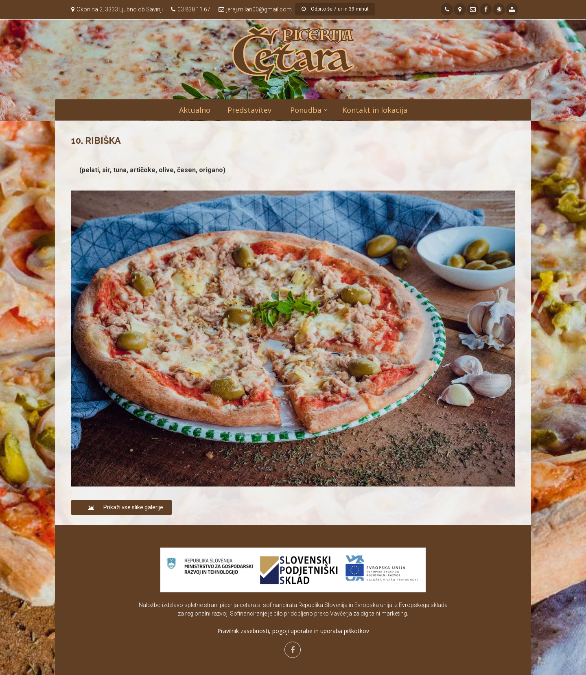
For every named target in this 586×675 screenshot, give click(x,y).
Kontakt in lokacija (374, 110)
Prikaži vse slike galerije (121, 507)
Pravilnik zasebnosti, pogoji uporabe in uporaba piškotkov (293, 631)
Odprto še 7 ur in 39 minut (335, 9)
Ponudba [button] (305, 110)
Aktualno (194, 110)
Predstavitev (249, 110)
